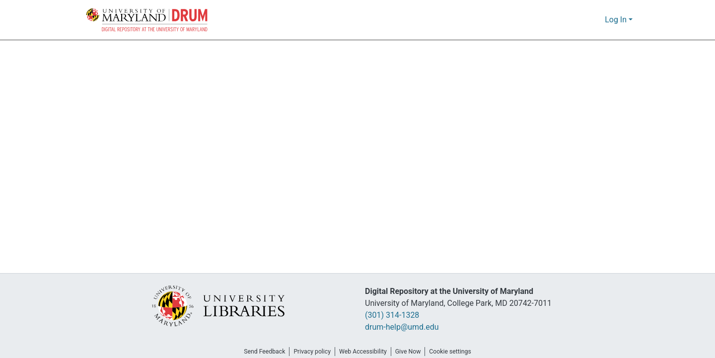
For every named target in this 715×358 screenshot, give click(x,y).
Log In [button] (617, 19)
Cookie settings (457, 352)
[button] (147, 19)
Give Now (412, 352)
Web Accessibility (363, 352)
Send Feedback (259, 352)
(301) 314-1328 (395, 315)
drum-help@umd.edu (401, 327)
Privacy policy (309, 352)
